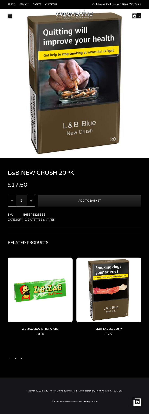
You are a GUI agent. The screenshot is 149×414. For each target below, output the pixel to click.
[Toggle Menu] (10, 16)
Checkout (51, 4)
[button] (10, 359)
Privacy (24, 4)
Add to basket (90, 200)
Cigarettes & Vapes (40, 219)
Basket (37, 4)
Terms (12, 4)
